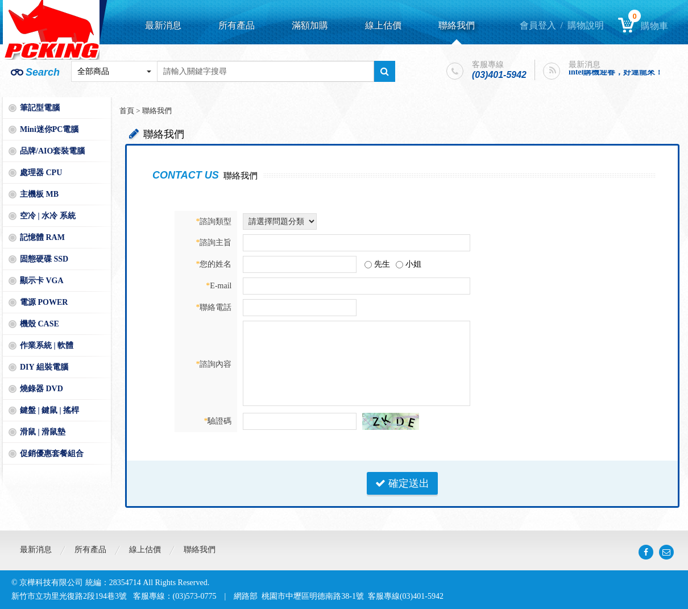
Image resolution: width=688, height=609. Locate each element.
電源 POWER (44, 302)
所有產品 (236, 25)
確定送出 (402, 483)
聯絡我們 (456, 25)
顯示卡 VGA (42, 280)
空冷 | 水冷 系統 (48, 216)
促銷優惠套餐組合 (52, 453)
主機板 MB (39, 194)
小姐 (413, 264)
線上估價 (383, 25)
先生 (382, 264)
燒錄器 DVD (41, 388)
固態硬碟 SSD (44, 259)
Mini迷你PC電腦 (49, 129)
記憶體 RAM (42, 237)
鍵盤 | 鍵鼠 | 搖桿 (49, 410)
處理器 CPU (41, 172)
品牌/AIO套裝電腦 (52, 151)
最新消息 (163, 25)
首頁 (126, 110)
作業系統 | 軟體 (46, 345)
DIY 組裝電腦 (44, 367)
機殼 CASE (39, 324)
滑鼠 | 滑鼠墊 (42, 432)
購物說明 (585, 25)
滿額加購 (310, 25)
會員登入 (538, 25)
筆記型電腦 (40, 107)
